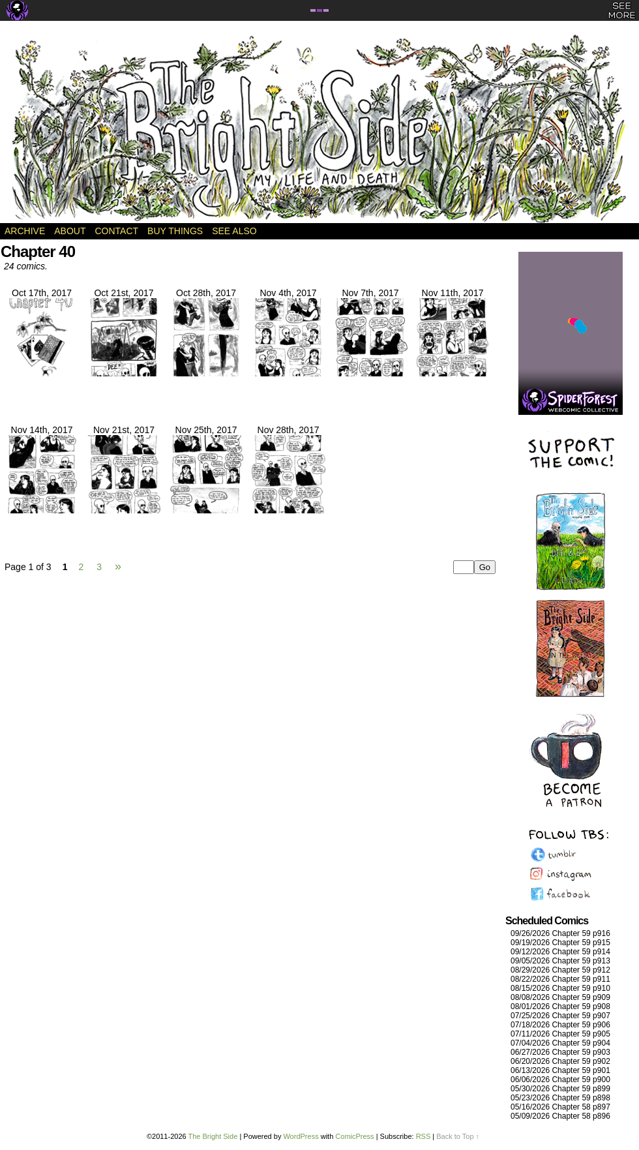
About (69, 231)
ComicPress (354, 1136)
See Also (234, 231)
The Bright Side (319, 128)
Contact (116, 231)
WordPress (300, 1136)
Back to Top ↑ (457, 1136)
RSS (423, 1136)
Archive (25, 231)
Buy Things (175, 231)
